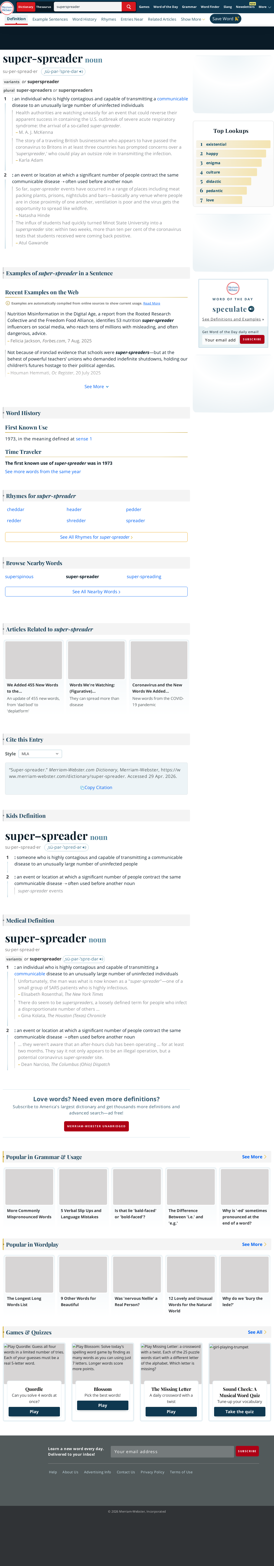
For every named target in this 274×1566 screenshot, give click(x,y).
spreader (135, 521)
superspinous (19, 576)
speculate (229, 309)
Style (10, 754)
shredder (76, 521)
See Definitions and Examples (231, 319)
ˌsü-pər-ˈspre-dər (63, 71)
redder (14, 521)
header (74, 509)
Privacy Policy (154, 1472)
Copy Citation (96, 787)
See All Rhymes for (95, 537)
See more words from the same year (43, 471)
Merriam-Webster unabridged (96, 1126)
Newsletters (245, 7)
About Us (71, 1472)
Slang (228, 7)
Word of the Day (165, 7)
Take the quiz (239, 1411)
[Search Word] (129, 6)
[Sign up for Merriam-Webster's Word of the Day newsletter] (172, 1452)
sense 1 (84, 439)
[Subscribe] (247, 1451)
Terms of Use (181, 1472)
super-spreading (144, 576)
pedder (133, 509)
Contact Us (127, 1472)
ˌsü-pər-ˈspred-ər (66, 847)
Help (54, 1472)
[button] (265, 7)
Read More (151, 303)
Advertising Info (99, 1472)
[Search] (95, 6)
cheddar (15, 509)
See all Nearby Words (94, 592)
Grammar (189, 7)
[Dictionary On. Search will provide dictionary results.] (35, 7)
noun (93, 59)
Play (34, 1411)
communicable (172, 99)
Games (144, 7)
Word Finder (210, 7)
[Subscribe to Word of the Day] (220, 340)
